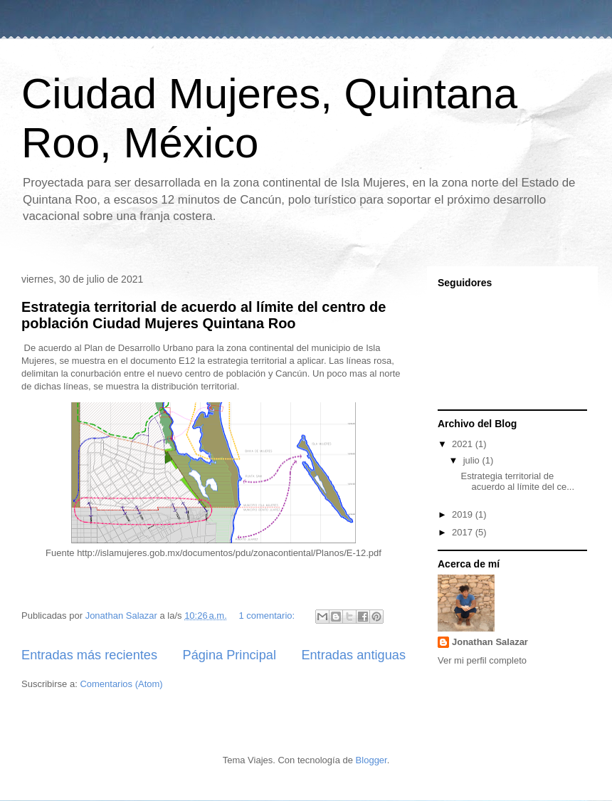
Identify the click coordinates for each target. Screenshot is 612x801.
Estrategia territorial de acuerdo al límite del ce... (517, 482)
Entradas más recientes (89, 655)
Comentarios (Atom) (121, 684)
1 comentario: (267, 615)
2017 (463, 532)
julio (472, 460)
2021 (463, 444)
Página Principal (229, 655)
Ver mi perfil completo (482, 660)
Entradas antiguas (353, 655)
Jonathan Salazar (490, 642)
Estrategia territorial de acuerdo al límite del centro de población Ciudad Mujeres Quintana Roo (203, 315)
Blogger (371, 760)
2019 (463, 514)
